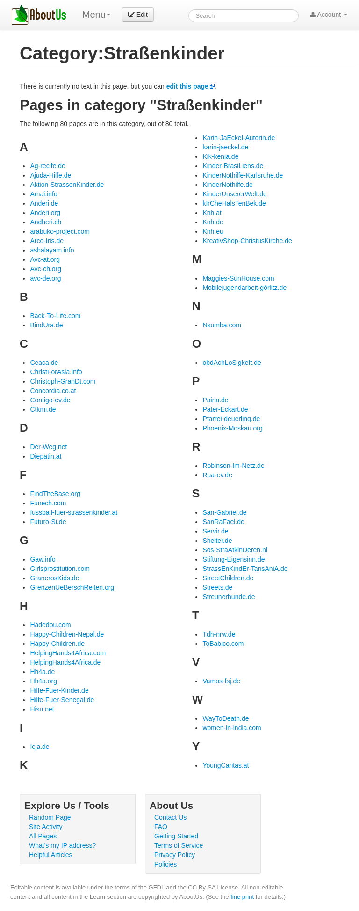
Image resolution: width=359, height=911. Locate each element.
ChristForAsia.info (56, 372)
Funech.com (48, 503)
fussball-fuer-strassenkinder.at (73, 512)
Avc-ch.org (45, 269)
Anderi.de (44, 203)
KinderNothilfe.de (227, 184)
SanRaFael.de (223, 522)
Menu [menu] (96, 14)
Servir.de (215, 531)
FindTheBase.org (55, 493)
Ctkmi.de (43, 409)
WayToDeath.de (225, 718)
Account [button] (328, 14)
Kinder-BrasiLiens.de (232, 166)
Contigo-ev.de (50, 400)
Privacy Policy (174, 855)
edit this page (187, 86)
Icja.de (39, 746)
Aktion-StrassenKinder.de (67, 184)
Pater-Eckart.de (225, 409)
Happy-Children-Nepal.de (67, 634)
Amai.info (43, 194)
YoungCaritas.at (225, 765)
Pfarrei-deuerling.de (231, 418)
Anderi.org (45, 212)
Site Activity (46, 826)
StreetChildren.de (227, 578)
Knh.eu (212, 231)
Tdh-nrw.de (218, 634)
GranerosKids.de (54, 578)
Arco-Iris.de (47, 240)
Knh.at (211, 212)
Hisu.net (42, 709)
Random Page (50, 817)
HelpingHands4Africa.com (68, 653)
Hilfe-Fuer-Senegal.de (62, 700)
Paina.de (215, 400)
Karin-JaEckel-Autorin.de (238, 137)
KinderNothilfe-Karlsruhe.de (242, 175)
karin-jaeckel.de (225, 147)
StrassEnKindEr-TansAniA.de (244, 568)
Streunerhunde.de (228, 596)
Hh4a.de (42, 671)
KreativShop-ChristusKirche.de (247, 240)
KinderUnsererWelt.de (234, 194)
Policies (165, 864)
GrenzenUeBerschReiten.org (72, 587)
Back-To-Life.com (55, 315)
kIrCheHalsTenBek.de (234, 203)
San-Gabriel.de (224, 512)
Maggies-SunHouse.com (238, 278)
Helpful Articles (50, 855)
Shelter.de (217, 540)
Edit (138, 14)
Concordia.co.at (53, 390)
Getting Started (176, 836)
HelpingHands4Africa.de (65, 662)
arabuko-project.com (60, 231)
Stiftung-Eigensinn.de (233, 559)
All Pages (43, 836)
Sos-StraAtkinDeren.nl (234, 550)
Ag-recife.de (47, 166)
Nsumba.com (221, 325)
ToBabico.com (223, 643)
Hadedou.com (50, 625)
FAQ (160, 826)
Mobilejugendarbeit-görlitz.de (244, 287)
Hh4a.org (43, 681)
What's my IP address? (62, 845)
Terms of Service (178, 845)
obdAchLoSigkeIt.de (231, 362)
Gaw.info (42, 559)
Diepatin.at (45, 456)
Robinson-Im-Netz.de (233, 465)
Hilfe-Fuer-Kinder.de (59, 690)
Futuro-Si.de (48, 522)
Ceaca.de (44, 362)
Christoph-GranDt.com (62, 381)
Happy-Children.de (57, 643)
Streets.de (217, 587)
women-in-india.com (231, 728)
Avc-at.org (45, 259)
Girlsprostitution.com (60, 568)
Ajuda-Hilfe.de (50, 175)
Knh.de (212, 222)
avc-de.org (45, 278)
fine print (242, 896)
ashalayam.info (52, 250)
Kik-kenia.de (220, 156)
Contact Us (170, 817)
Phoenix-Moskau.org (232, 428)
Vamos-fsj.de (221, 681)
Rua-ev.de (217, 475)
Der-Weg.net (48, 447)
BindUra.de (46, 325)
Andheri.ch (45, 222)
